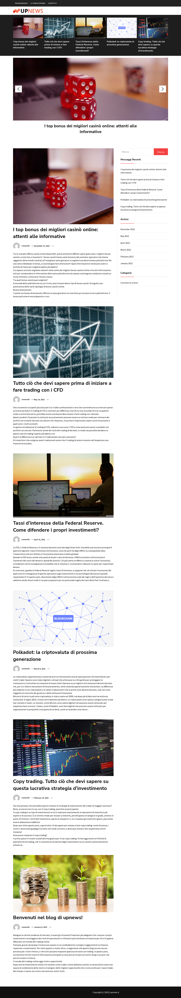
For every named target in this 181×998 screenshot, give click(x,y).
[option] (28, 35)
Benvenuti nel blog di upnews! (48, 917)
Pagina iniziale (21, 3)
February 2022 (126, 256)
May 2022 (124, 236)
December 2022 (127, 229)
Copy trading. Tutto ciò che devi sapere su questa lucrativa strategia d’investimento (151, 46)
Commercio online (129, 282)
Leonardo (26, 246)
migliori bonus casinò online (76, 270)
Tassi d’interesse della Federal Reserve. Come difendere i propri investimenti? (87, 46)
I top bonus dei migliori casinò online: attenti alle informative (25, 44)
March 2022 (125, 249)
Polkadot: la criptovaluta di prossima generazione (120, 43)
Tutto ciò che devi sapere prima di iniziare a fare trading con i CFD (56, 44)
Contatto (52, 3)
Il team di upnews (37, 3)
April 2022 (125, 243)
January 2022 (126, 263)
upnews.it (114, 992)
